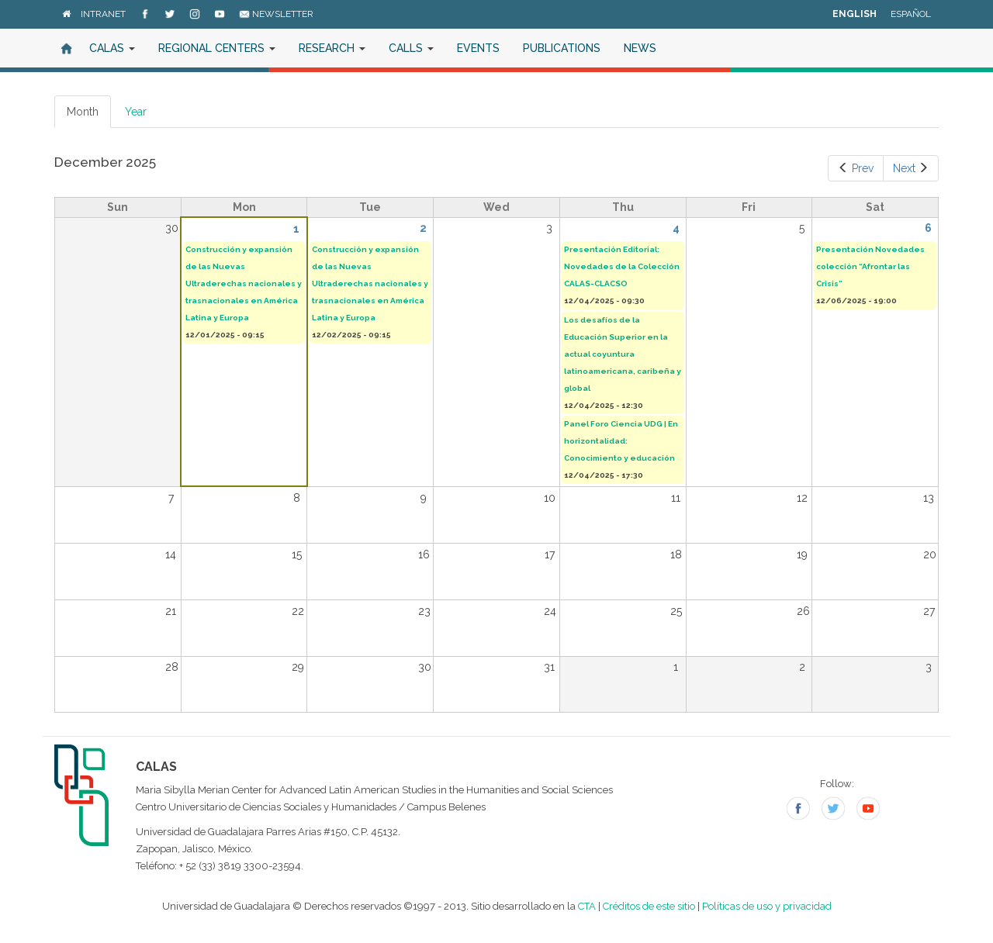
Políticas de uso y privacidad (767, 906)
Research (332, 48)
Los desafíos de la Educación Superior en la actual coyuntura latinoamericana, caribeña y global (622, 354)
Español (911, 14)
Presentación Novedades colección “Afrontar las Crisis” (870, 266)
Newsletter (276, 14)
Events (478, 48)
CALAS (112, 48)
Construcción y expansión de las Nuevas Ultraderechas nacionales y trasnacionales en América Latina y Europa (243, 283)
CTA (587, 906)
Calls (411, 48)
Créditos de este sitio (649, 906)
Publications (561, 48)
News (640, 48)
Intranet (103, 14)
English (854, 14)
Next (911, 168)
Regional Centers (216, 48)
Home (66, 48)
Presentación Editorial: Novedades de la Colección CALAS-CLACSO (622, 266)
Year (136, 111)
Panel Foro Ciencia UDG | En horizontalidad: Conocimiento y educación (621, 441)
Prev (856, 168)
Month (89, 116)
